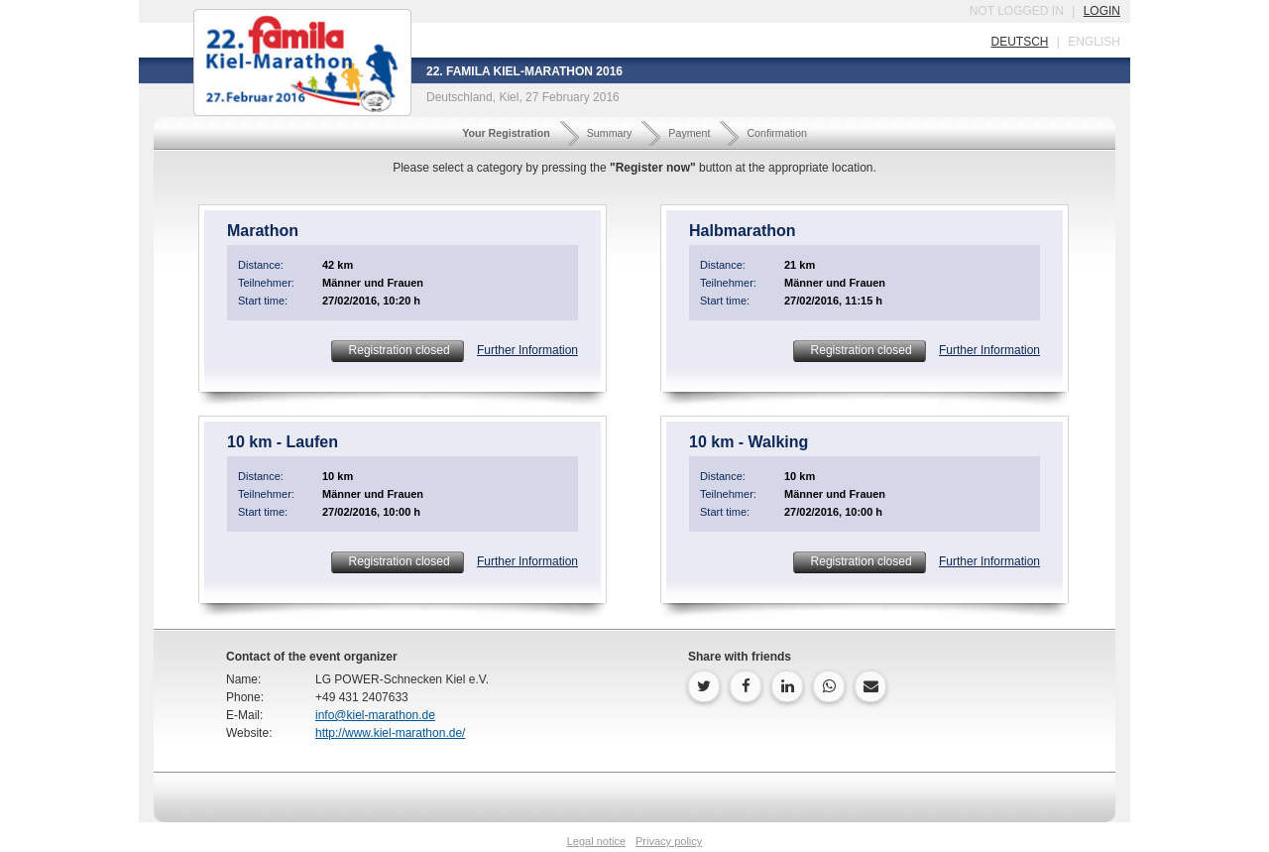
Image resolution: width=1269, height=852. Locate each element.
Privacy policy (668, 841)
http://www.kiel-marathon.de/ (390, 733)
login (1102, 11)
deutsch (1019, 42)
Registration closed (397, 350)
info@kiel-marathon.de (375, 715)
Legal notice (596, 841)
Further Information (527, 350)
